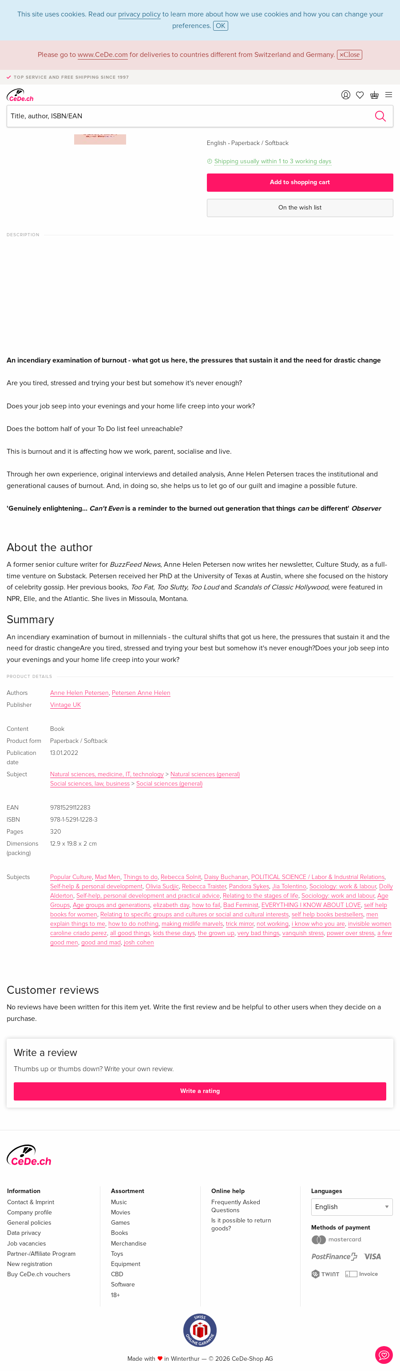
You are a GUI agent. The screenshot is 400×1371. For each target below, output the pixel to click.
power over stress (350, 933)
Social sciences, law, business (90, 784)
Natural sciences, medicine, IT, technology (107, 774)
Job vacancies (26, 1243)
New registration (29, 1264)
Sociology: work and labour (337, 896)
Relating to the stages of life (260, 896)
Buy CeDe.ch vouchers (39, 1274)
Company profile (29, 1212)
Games (120, 1222)
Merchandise (129, 1243)
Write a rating (200, 1091)
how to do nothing (133, 924)
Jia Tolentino (289, 886)
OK (221, 25)
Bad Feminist (240, 905)
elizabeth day (171, 905)
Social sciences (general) (169, 784)
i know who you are (318, 924)
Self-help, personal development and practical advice (148, 896)
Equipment (125, 1264)
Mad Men (107, 877)
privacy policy (139, 14)
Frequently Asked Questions (235, 1206)
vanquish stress (303, 933)
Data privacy (24, 1233)
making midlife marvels (192, 924)
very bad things (258, 933)
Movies (121, 1212)
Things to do (140, 877)
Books (119, 1233)
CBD (117, 1274)
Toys (117, 1254)
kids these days (174, 933)
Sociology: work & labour (342, 886)
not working (273, 924)
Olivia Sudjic (162, 886)
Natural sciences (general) (205, 774)
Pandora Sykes (249, 886)
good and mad (101, 943)
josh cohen (139, 943)
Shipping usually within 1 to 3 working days (273, 161)
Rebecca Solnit (181, 877)
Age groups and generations (111, 905)
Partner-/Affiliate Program (41, 1254)
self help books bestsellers (327, 914)
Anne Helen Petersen (79, 693)
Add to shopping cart (300, 182)
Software (123, 1284)
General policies (29, 1222)
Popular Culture (71, 877)
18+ (115, 1295)
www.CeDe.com (103, 54)
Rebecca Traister (204, 886)
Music (119, 1202)
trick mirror (239, 924)
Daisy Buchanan (226, 877)
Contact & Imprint (30, 1202)
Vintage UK (65, 705)
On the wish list (299, 207)
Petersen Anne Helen (141, 693)
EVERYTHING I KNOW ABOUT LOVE (311, 905)
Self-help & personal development (96, 886)
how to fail (206, 905)
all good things (130, 933)
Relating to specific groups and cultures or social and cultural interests (194, 914)
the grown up (216, 933)
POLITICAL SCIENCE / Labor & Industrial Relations (317, 877)
